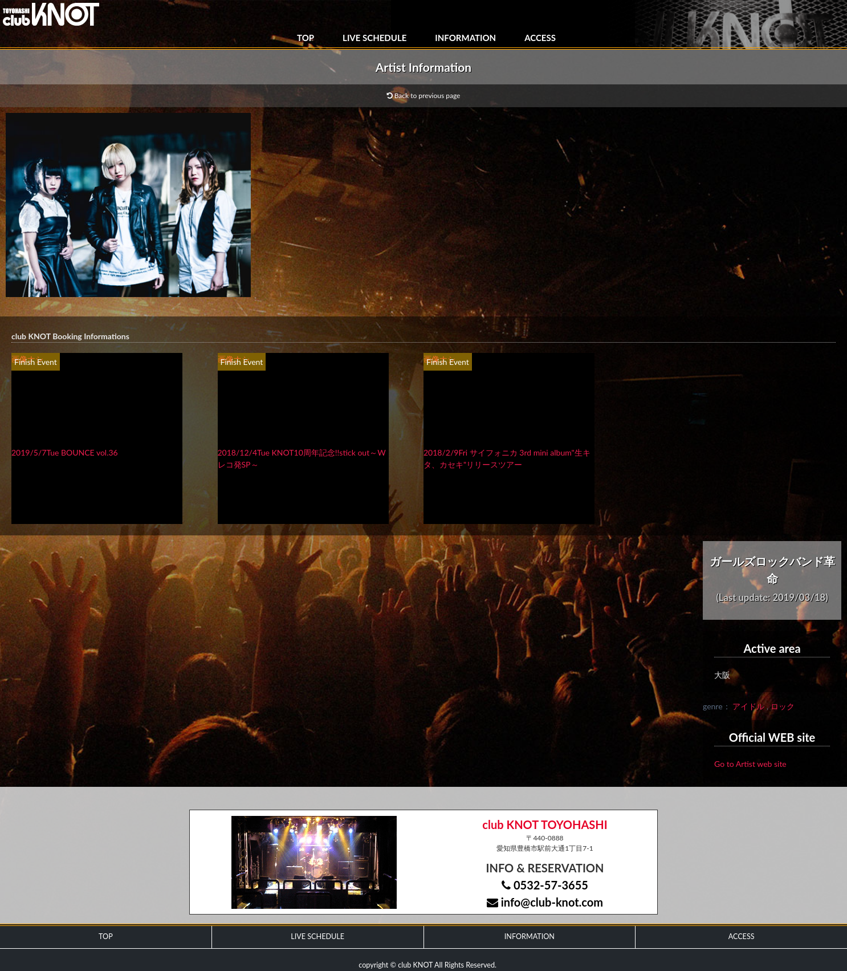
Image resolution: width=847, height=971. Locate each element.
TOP (305, 37)
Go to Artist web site (750, 764)
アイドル (748, 706)
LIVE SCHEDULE (374, 37)
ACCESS (540, 37)
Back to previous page (424, 95)
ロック (783, 706)
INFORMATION (465, 37)
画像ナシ (27, 359)
